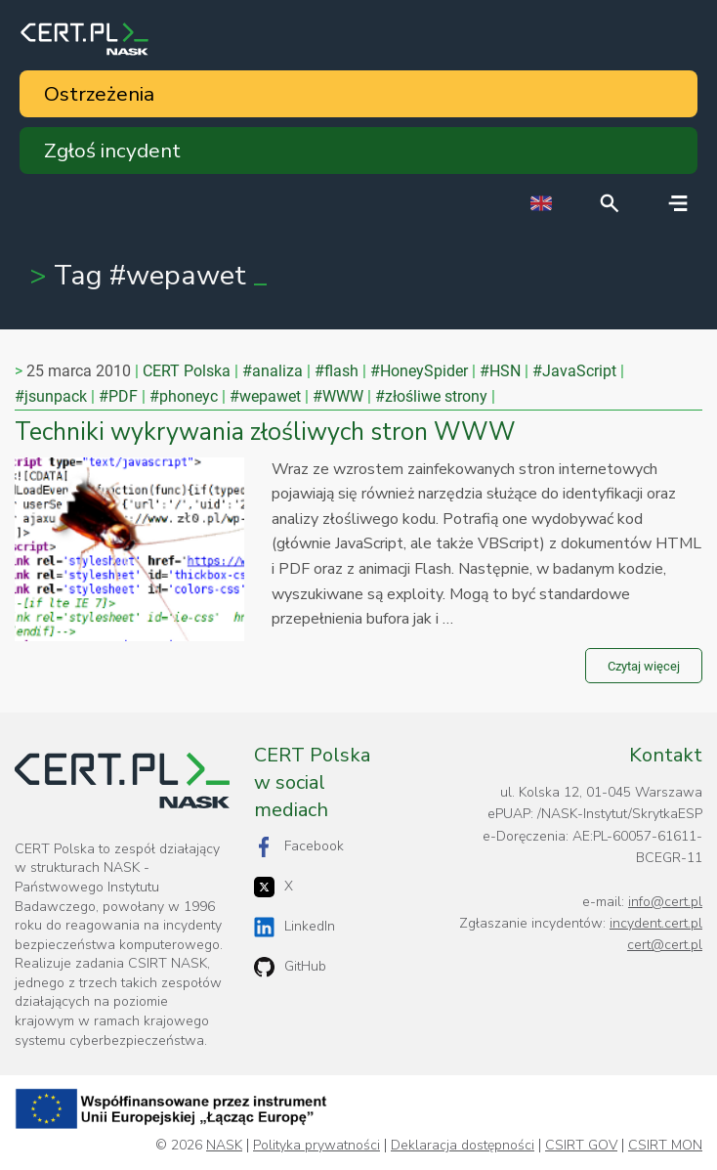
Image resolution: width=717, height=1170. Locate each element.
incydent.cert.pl (656, 923)
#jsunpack (51, 396)
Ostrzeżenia (99, 94)
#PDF (118, 396)
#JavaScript (574, 371)
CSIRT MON (665, 1145)
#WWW (338, 396)
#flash (336, 371)
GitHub (290, 967)
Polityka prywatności (316, 1145)
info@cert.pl (665, 901)
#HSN (500, 371)
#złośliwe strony (431, 396)
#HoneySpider (419, 371)
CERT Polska (187, 371)
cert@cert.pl (664, 944)
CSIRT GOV (581, 1145)
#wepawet (265, 396)
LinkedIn (294, 927)
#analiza (272, 371)
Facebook (299, 847)
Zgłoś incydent (112, 150)
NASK (224, 1145)
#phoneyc (183, 396)
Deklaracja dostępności (462, 1145)
